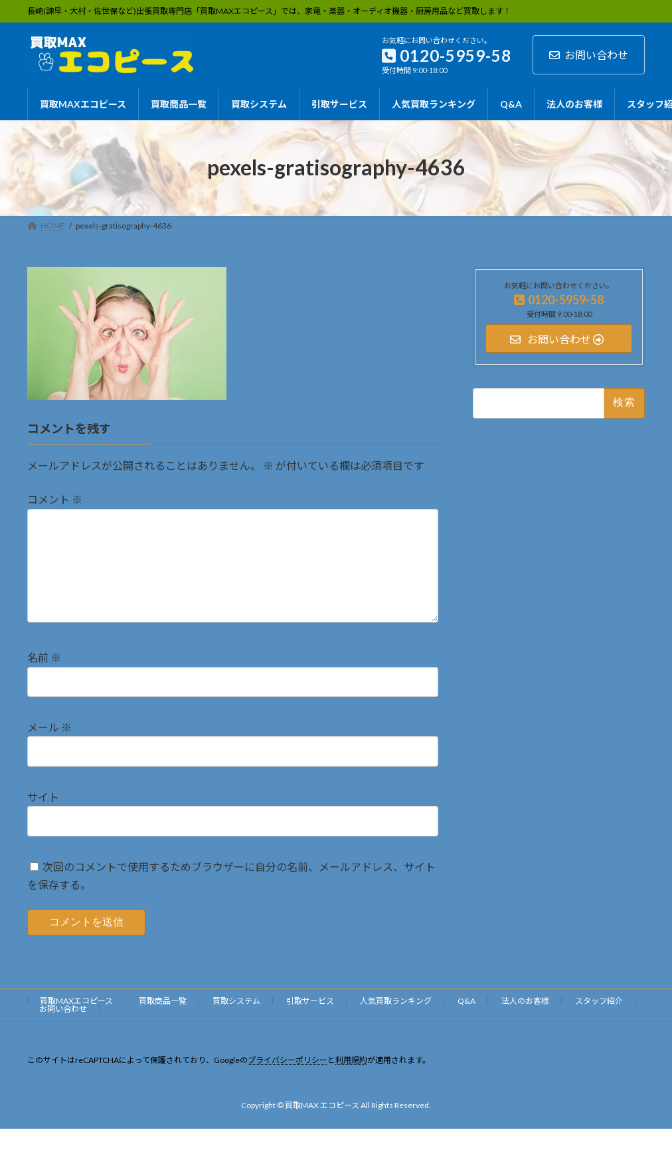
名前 (44, 678)
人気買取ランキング (396, 1022)
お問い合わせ (588, 54)
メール (49, 748)
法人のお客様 (525, 1022)
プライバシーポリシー (287, 1081)
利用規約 (351, 1081)
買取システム (236, 1022)
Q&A (466, 1022)
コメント (54, 499)
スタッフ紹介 (599, 1022)
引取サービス (310, 1022)
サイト (43, 818)
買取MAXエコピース (76, 1022)
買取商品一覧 (163, 1022)
